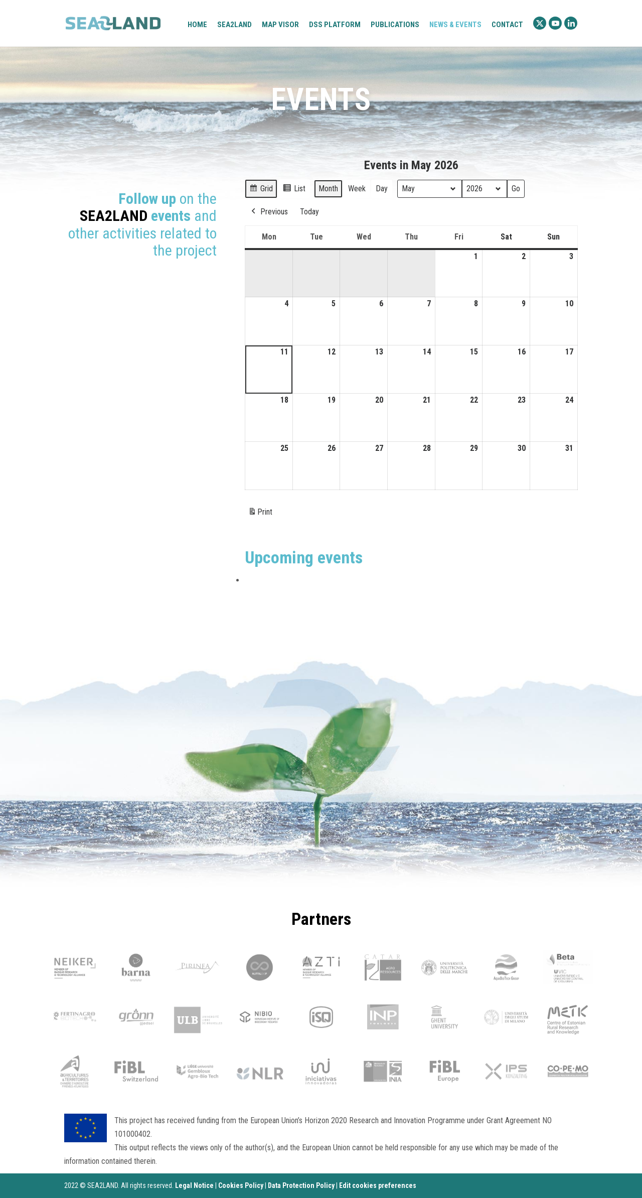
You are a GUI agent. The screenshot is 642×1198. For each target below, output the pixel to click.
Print (260, 514)
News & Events (455, 24)
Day (382, 188)
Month (328, 188)
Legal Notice (194, 1185)
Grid (261, 189)
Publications (395, 24)
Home (197, 25)
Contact (507, 25)
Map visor (280, 25)
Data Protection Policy (301, 1185)
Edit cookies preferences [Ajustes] (377, 1185)
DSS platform (335, 25)
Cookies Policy (240, 1185)
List (293, 189)
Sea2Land (234, 24)
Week (357, 188)
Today (309, 211)
